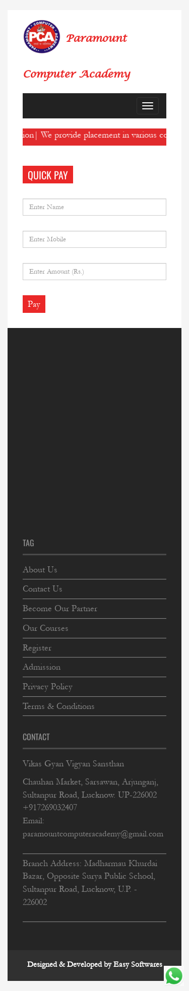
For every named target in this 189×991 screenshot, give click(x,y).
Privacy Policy (48, 685)
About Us (40, 568)
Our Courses (46, 626)
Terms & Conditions (59, 704)
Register (37, 646)
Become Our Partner (60, 607)
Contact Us (42, 587)
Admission (41, 665)
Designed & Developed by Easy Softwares (94, 964)
